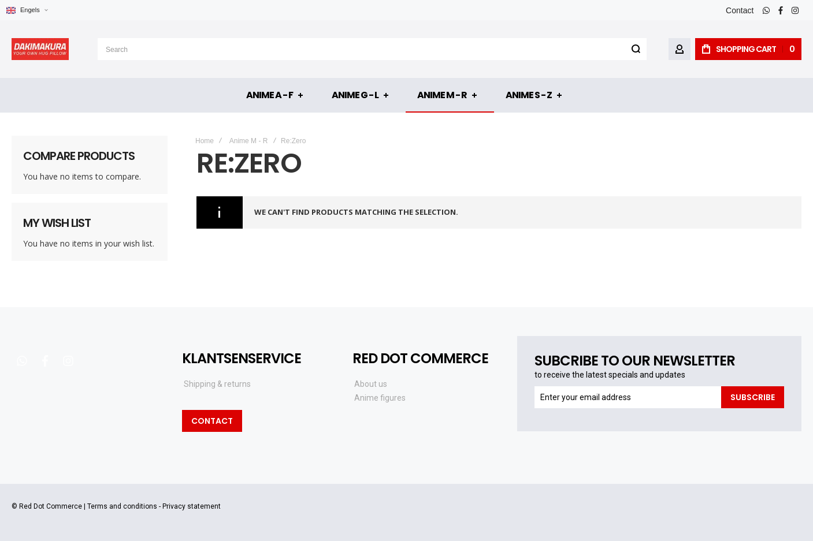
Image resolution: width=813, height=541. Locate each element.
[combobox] (372, 49)
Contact (739, 10)
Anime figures (380, 397)
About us (370, 384)
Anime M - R (248, 141)
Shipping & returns (217, 384)
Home (204, 141)
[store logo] (40, 49)
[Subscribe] (752, 397)
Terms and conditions (122, 506)
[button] (27, 10)
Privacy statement (191, 506)
